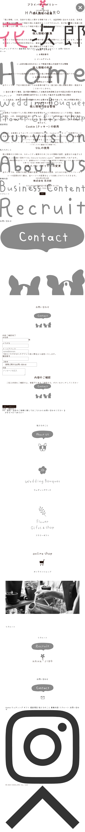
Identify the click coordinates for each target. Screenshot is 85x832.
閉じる (43, 195)
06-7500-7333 (45, 188)
